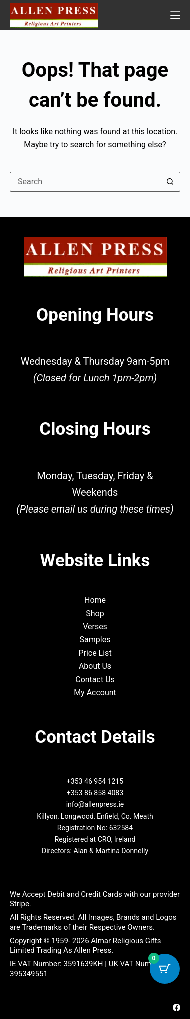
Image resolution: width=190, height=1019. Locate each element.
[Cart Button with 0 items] (165, 969)
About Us (95, 666)
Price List (94, 653)
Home (95, 600)
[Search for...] (85, 182)
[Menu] (175, 15)
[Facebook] (176, 1007)
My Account (95, 692)
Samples (95, 639)
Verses (95, 626)
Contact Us (95, 679)
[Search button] (170, 182)
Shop (95, 613)
